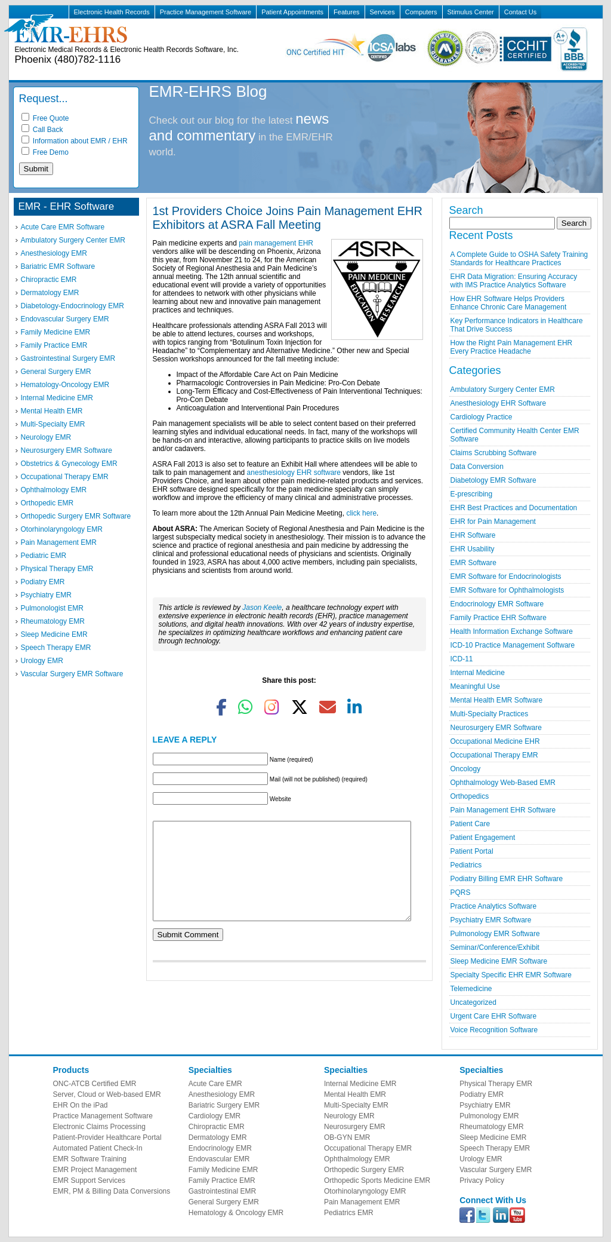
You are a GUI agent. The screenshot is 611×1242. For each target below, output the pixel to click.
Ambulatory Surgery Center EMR (73, 240)
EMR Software (473, 563)
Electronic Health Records (112, 12)
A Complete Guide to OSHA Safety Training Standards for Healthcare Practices (519, 258)
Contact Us (520, 12)
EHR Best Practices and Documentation (514, 508)
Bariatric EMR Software (58, 266)
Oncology (465, 769)
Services (382, 12)
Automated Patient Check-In (98, 1148)
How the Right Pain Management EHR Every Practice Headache (511, 347)
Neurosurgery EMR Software (66, 450)
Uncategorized (473, 1002)
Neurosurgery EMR (354, 1127)
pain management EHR (276, 243)
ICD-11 (461, 659)
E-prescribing (471, 494)
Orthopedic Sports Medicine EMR (377, 1180)
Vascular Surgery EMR (495, 1170)
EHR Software (473, 535)
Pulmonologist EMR (52, 608)
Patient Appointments (292, 12)
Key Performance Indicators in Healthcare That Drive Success (516, 325)
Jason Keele (262, 607)
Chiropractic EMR (49, 279)
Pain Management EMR (59, 542)
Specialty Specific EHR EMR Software (511, 975)
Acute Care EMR (215, 1084)
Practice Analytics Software (493, 906)
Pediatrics (466, 865)
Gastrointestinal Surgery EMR (68, 358)
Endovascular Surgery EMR (65, 319)
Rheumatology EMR (53, 621)
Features (346, 12)
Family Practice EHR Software (498, 618)
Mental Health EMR (52, 411)
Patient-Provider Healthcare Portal (107, 1137)
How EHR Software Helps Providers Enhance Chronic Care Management (508, 303)
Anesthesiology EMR (54, 253)
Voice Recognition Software (494, 1030)
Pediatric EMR (44, 555)
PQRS (460, 892)
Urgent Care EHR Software (493, 1016)
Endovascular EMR (219, 1159)
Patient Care (470, 824)
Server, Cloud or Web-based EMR (107, 1094)
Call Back (42, 129)
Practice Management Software (205, 12)
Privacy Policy (481, 1180)
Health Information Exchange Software (511, 631)
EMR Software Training (89, 1159)
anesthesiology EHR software (294, 472)
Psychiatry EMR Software (491, 920)
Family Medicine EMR (56, 332)
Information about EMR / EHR (74, 141)
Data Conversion (477, 466)
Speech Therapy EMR (56, 647)
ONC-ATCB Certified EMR (95, 1084)
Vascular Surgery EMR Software (72, 674)
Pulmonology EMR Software (495, 934)
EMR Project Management (95, 1170)
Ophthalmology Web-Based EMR (503, 782)
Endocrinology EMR (220, 1148)
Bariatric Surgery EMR (224, 1105)
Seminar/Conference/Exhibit (494, 947)
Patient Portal (471, 851)
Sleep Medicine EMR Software (499, 961)
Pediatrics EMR (349, 1213)
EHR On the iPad (80, 1105)
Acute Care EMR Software (63, 227)
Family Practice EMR (54, 345)
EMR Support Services (89, 1180)
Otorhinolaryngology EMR (62, 529)
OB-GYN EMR (347, 1137)
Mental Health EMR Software (496, 700)
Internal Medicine (477, 672)
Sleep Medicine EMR (54, 634)
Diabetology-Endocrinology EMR (72, 306)
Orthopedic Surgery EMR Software (76, 516)
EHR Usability (472, 549)
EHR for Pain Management (493, 521)
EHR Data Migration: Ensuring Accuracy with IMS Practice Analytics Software (514, 280)
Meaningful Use (475, 686)
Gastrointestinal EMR (222, 1191)
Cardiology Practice (481, 417)
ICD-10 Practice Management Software (512, 645)
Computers (421, 12)
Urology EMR (42, 661)
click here (361, 513)
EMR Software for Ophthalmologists (507, 590)
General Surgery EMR (56, 371)
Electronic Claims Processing (99, 1127)
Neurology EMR (46, 437)
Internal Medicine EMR (57, 398)
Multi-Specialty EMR (53, 424)
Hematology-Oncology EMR (65, 385)
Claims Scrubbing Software (493, 453)
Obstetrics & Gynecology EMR (69, 463)
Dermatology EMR (50, 293)
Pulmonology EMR (489, 1116)
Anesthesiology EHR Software (498, 403)
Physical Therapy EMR (57, 569)
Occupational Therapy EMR (65, 477)
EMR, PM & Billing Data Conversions (112, 1191)
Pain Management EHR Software (503, 810)
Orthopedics (469, 796)
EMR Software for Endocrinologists (505, 576)
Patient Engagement (483, 837)
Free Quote (45, 118)
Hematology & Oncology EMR (236, 1213)
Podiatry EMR (43, 582)
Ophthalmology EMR (54, 490)
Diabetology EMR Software (493, 480)
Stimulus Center (471, 12)
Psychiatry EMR (46, 595)
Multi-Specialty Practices (489, 714)
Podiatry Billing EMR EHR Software (506, 879)
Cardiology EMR (214, 1116)
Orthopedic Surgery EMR (364, 1170)
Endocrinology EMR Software (497, 604)
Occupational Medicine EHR (495, 741)
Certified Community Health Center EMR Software (514, 435)
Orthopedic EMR (47, 503)
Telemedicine (471, 989)
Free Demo (45, 152)
